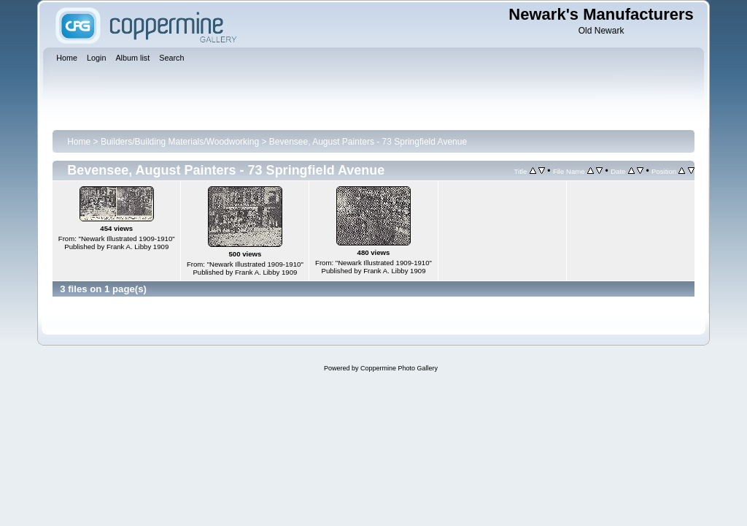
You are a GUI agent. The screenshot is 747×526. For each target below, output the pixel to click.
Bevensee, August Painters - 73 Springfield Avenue (368, 142)
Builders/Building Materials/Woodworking (180, 142)
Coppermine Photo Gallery (399, 368)
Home (78, 142)
